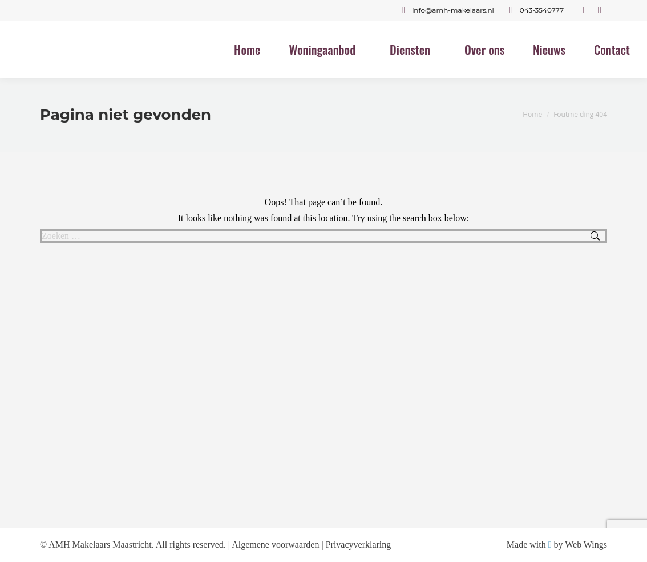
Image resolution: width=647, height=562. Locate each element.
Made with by (536, 544)
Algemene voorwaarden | (278, 544)
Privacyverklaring (358, 544)
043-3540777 (535, 10)
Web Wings (586, 544)
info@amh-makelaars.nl (446, 10)
